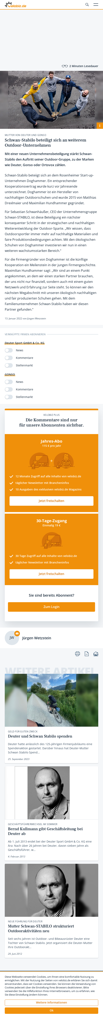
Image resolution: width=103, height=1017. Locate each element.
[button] (51, 1010)
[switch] (9, 350)
